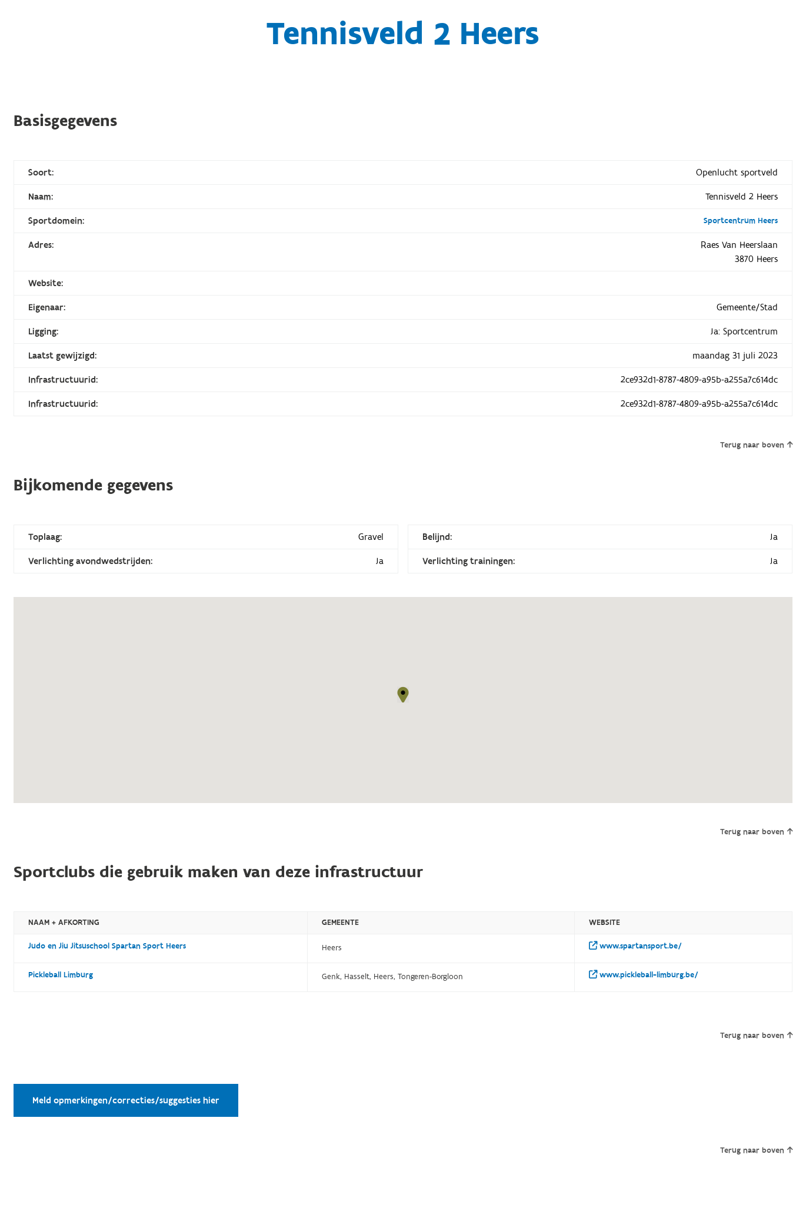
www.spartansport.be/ (635, 946)
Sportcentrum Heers (741, 220)
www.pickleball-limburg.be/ (643, 975)
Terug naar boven (756, 445)
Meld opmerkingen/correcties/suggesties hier (125, 1100)
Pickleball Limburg (60, 975)
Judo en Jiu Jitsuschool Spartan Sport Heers (107, 946)
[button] (403, 694)
